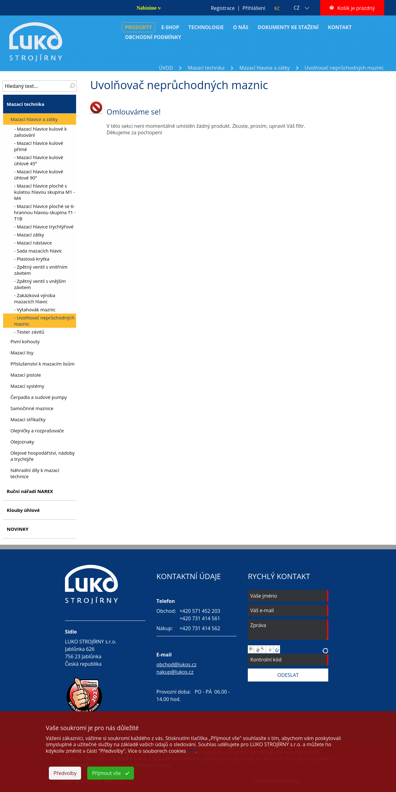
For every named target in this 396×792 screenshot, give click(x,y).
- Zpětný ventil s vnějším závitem (40, 284)
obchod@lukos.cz (177, 664)
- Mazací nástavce (33, 243)
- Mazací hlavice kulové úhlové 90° (38, 174)
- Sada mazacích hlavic (38, 251)
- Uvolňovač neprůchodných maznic (44, 320)
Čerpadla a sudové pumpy (39, 397)
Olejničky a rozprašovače (37, 430)
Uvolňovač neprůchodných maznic (344, 67)
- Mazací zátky (29, 235)
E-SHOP (170, 27)
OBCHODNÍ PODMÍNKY (153, 37)
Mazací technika (206, 67)
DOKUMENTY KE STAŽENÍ (288, 27)
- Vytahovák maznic (34, 309)
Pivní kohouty (25, 341)
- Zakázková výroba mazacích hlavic (34, 298)
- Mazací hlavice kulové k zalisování (40, 132)
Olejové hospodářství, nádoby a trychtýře (43, 456)
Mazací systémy (27, 386)
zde (191, 750)
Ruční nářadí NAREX (30, 491)
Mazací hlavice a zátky (264, 67)
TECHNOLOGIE (206, 27)
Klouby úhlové (23, 510)
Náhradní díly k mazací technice (35, 473)
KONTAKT (340, 27)
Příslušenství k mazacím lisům (43, 364)
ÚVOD (166, 67)
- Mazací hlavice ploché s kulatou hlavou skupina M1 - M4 (44, 192)
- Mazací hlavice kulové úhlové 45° (38, 160)
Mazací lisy (22, 352)
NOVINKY (17, 529)
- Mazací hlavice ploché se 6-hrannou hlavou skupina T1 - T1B (44, 212)
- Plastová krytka (31, 259)
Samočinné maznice (32, 408)
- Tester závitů (29, 332)
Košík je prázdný (356, 8)
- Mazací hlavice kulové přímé (38, 146)
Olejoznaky (22, 442)
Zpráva (288, 629)
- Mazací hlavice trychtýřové (43, 226)
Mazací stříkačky (28, 419)
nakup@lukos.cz (175, 672)
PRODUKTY (138, 27)
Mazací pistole (26, 375)
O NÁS (240, 27)
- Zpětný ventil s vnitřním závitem (40, 270)
